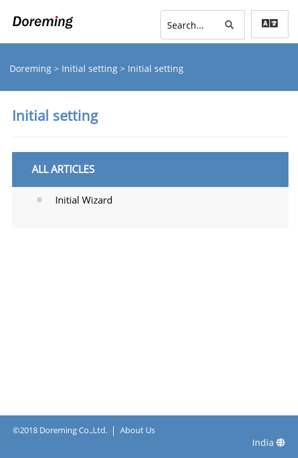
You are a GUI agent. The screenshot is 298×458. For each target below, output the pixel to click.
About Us (137, 430)
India (268, 442)
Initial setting (91, 68)
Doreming (32, 68)
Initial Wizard (83, 199)
